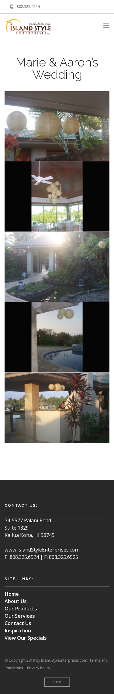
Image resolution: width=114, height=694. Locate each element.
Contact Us (18, 623)
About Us (16, 601)
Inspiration (18, 630)
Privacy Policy (38, 668)
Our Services (20, 616)
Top (57, 682)
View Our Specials (26, 638)
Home (12, 594)
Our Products (21, 608)
